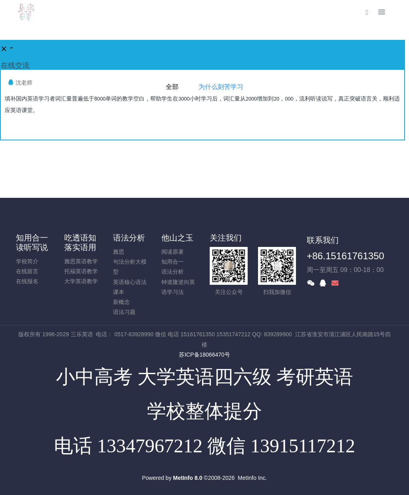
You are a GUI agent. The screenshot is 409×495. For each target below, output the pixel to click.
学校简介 (27, 261)
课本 (118, 292)
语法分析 (129, 237)
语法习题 (124, 312)
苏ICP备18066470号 (204, 354)
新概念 (121, 302)
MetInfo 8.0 (187, 478)
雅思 (118, 251)
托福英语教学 (81, 271)
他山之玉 (177, 237)
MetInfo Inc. (252, 478)
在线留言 (27, 271)
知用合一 (172, 261)
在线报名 (27, 281)
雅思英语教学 (81, 261)
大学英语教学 (81, 281)
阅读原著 (172, 251)
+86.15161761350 (345, 255)
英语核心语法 (130, 282)
